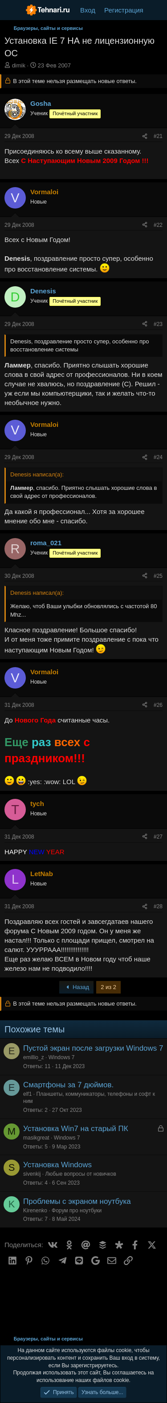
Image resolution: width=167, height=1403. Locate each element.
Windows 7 (62, 1057)
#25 (158, 576)
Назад (77, 987)
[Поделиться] (145, 136)
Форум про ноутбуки (77, 1210)
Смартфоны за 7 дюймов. (68, 1085)
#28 (158, 906)
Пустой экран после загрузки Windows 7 (93, 1048)
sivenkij (32, 1174)
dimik (18, 65)
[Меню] (12, 10)
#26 (158, 705)
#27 (158, 837)
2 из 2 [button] (108, 987)
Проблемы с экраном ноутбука (77, 1201)
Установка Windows (57, 1165)
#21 (158, 136)
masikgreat (36, 1138)
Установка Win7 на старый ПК (75, 1128)
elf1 (27, 1094)
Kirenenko (35, 1210)
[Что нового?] (156, 10)
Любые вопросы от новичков (80, 1174)
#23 (158, 324)
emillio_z (33, 1057)
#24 (158, 457)
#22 (158, 225)
